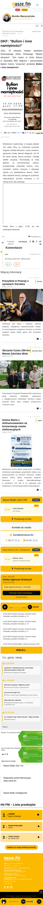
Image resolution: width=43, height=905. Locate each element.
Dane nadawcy (8, 883)
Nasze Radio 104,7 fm (13, 766)
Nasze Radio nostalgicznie (15, 793)
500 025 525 (15, 879)
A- (37, 26)
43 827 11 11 (32, 540)
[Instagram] (11, 887)
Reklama (34, 896)
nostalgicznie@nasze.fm (26, 879)
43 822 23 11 (14, 868)
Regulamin (18, 896)
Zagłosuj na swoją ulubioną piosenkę (21, 847)
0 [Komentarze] (38, 339)
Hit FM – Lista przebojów (18, 804)
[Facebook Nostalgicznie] (8, 887)
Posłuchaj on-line (21, 519)
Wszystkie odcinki (21, 597)
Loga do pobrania (15, 897)
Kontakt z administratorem (26, 897)
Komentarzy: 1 (34, 237)
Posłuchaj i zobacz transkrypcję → (21, 593)
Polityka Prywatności (10, 896)
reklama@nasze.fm (21, 871)
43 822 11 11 (11, 871)
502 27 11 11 (14, 540)
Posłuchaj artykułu (8, 243)
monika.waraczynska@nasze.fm (22, 19)
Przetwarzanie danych (27, 896)
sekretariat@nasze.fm (24, 868)
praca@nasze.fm (12, 881)
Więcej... (21, 650)
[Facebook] (5, 887)
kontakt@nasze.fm (23, 535)
